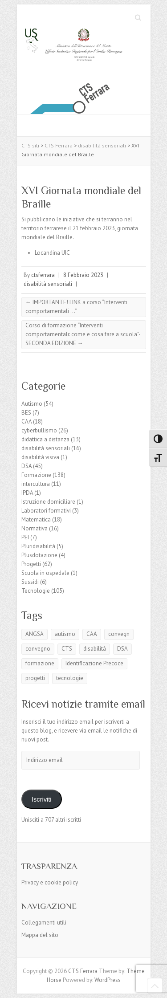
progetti (35, 678)
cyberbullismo (39, 430)
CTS (66, 648)
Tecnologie (35, 591)
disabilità (94, 648)
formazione (39, 663)
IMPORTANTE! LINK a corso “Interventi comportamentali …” (76, 306)
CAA (26, 421)
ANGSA (34, 634)
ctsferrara (43, 275)
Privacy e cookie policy (49, 882)
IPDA (27, 493)
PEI (25, 537)
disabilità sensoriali (48, 284)
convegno (37, 648)
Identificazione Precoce (94, 663)
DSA (26, 466)
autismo (65, 634)
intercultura (35, 484)
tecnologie (69, 678)
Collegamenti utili (43, 922)
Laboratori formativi (46, 510)
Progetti (31, 564)
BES (26, 412)
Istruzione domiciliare (48, 501)
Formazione (36, 475)
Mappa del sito (39, 935)
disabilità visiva (40, 457)
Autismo (31, 403)
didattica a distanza (45, 439)
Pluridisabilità (38, 546)
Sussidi (30, 582)
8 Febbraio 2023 (83, 275)
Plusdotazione (39, 555)
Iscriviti (42, 799)
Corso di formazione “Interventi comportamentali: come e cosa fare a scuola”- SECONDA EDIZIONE (83, 334)
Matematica (36, 519)
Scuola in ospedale (45, 573)
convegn (119, 634)
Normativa (34, 528)
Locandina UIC (52, 253)
